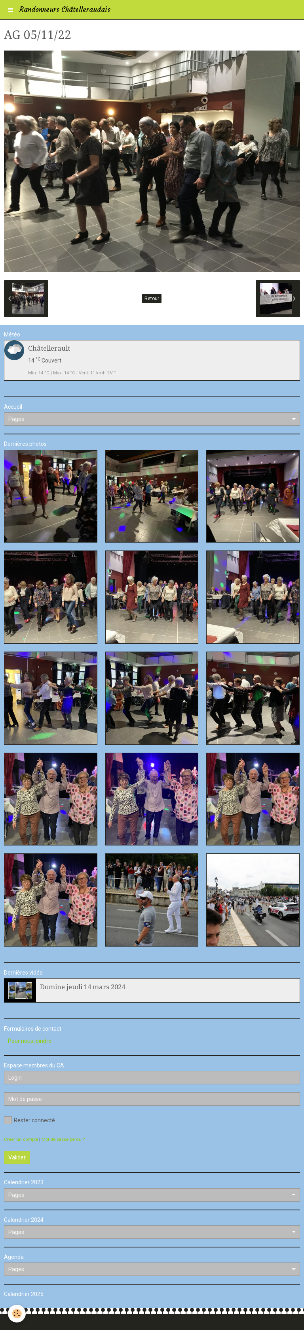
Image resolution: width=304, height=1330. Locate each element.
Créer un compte (21, 1139)
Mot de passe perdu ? (63, 1139)
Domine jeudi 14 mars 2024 (82, 987)
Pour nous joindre (29, 1041)
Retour (151, 298)
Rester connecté (29, 1120)
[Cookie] (17, 1313)
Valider (17, 1157)
